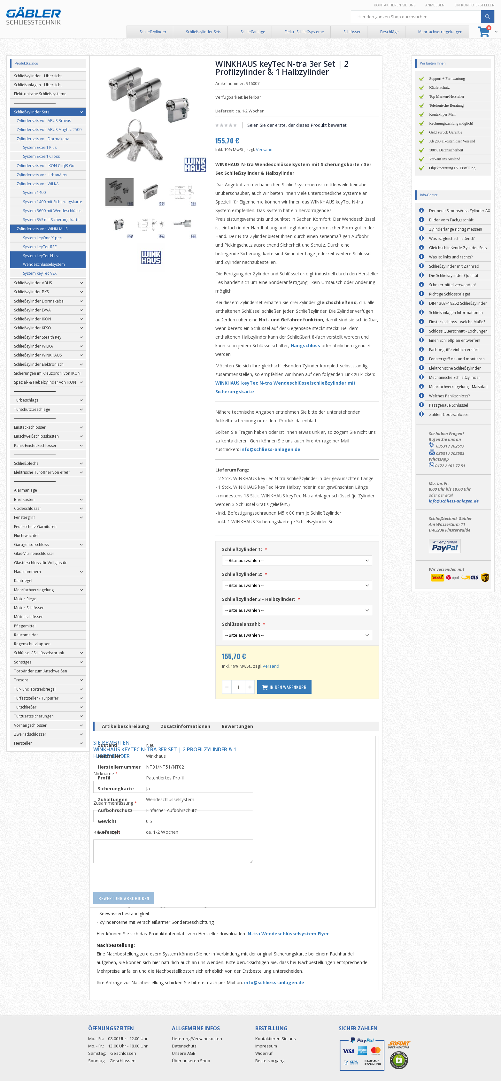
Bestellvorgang (269, 1060)
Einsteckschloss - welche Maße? (457, 322)
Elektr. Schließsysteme (304, 31)
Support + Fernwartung (447, 78)
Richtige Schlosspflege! (449, 294)
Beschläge (389, 31)
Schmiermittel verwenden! (452, 285)
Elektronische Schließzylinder (455, 368)
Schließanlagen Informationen (456, 312)
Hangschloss (320, 345)
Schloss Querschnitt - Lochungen (458, 331)
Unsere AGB (184, 1053)
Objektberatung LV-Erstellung (452, 168)
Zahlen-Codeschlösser (449, 414)
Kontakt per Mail (442, 114)
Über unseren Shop (191, 1060)
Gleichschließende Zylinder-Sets (458, 247)
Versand (279, 149)
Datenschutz (184, 1046)
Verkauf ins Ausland (444, 159)
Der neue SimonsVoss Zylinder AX (459, 210)
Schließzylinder (153, 31)
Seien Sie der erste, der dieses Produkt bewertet (311, 125)
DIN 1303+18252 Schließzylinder (458, 303)
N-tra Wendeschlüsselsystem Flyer (302, 934)
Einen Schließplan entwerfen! (454, 340)
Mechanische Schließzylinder (454, 377)
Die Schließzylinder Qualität (453, 275)
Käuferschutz (439, 87)
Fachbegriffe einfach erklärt (454, 349)
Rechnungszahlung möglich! (451, 123)
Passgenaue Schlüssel (448, 405)
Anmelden (435, 5)
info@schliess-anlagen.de (285, 449)
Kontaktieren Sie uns (395, 5)
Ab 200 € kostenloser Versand (452, 141)
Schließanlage (253, 31)
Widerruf (264, 1053)
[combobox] (423, 16)
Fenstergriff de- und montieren (457, 359)
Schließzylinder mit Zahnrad (454, 266)
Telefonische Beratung (446, 105)
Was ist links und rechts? (451, 257)
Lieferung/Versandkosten (197, 1038)
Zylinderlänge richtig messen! (455, 229)
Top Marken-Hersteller (446, 96)
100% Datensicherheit (446, 150)
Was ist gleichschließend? (451, 238)
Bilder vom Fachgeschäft (451, 220)
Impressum (266, 1046)
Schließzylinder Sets (203, 31)
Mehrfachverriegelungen (440, 31)
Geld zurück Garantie (445, 132)
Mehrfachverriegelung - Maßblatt (458, 386)
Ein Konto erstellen (474, 5)
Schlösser (352, 31)
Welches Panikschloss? (449, 396)
